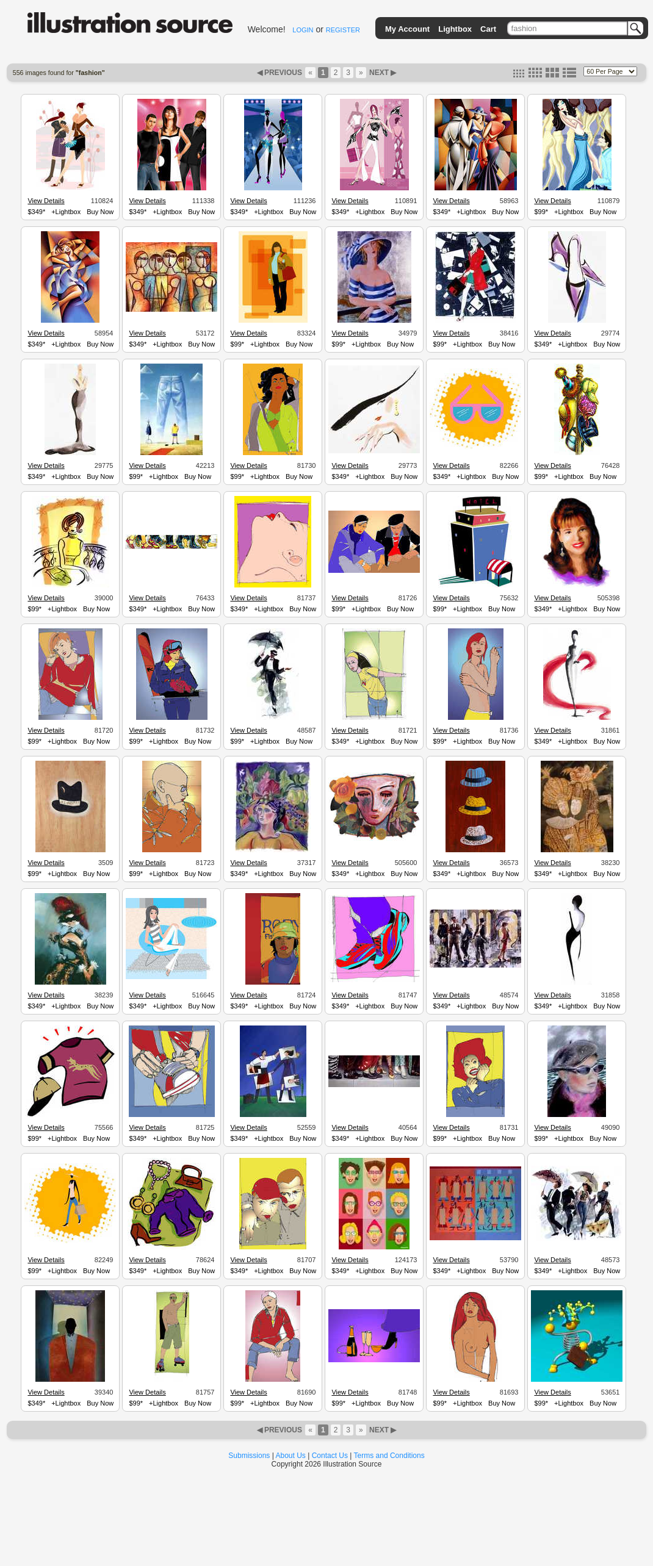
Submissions (249, 1455)
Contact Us (330, 1455)
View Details (45, 200)
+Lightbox (66, 211)
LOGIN (302, 30)
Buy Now (100, 211)
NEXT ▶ (382, 72)
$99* (541, 211)
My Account (407, 29)
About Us (291, 1455)
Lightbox (455, 29)
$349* (36, 211)
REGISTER (343, 30)
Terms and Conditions (389, 1455)
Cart (488, 29)
